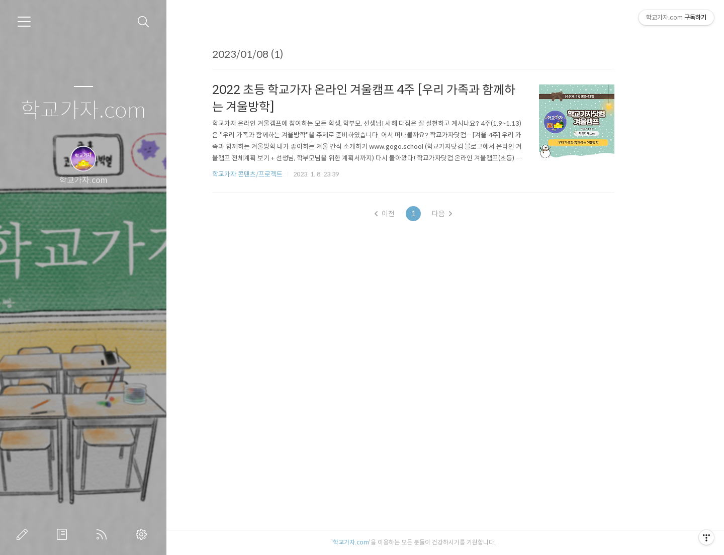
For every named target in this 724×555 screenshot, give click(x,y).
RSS (104, 534)
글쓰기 (24, 534)
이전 (417, 213)
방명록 (64, 534)
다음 (474, 213)
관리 (143, 534)
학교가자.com (83, 111)
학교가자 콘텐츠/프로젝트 (279, 174)
